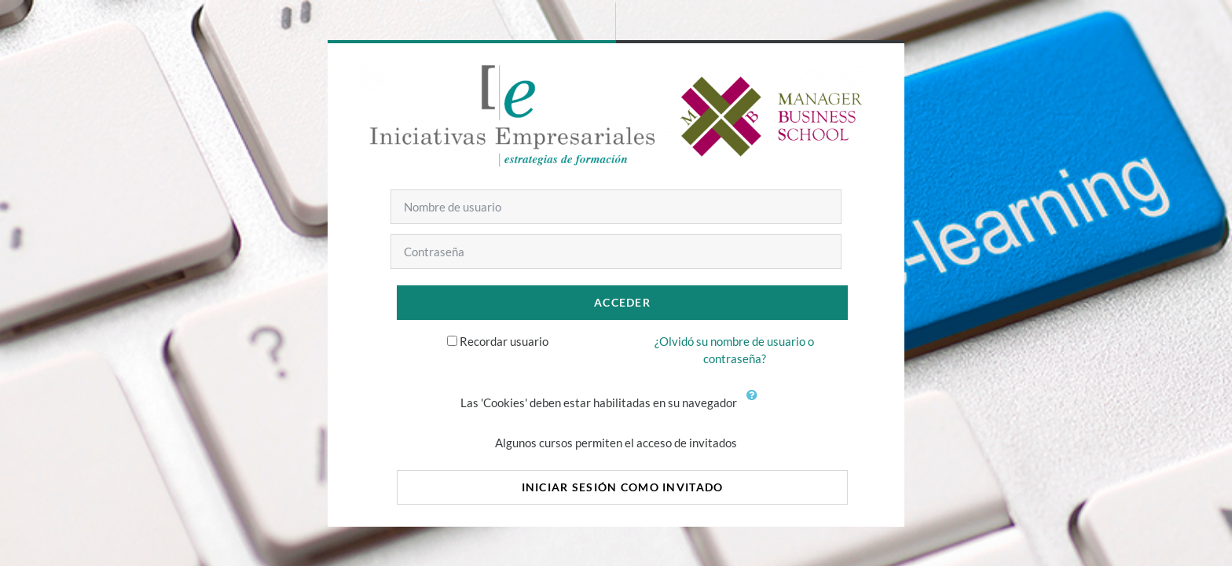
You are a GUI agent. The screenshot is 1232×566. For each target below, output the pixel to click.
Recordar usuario (504, 341)
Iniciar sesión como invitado (623, 487)
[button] (755, 404)
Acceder (622, 302)
